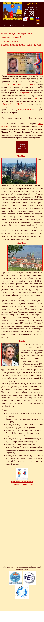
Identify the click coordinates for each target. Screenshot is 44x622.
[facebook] (25, 14)
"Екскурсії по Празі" (12, 84)
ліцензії (36, 98)
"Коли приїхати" (23, 93)
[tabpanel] (18, 25)
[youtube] (25, 19)
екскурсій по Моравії (27, 110)
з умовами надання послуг (22, 485)
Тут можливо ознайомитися (22, 482)
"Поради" (32, 84)
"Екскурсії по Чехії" (12, 104)
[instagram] (31, 14)
